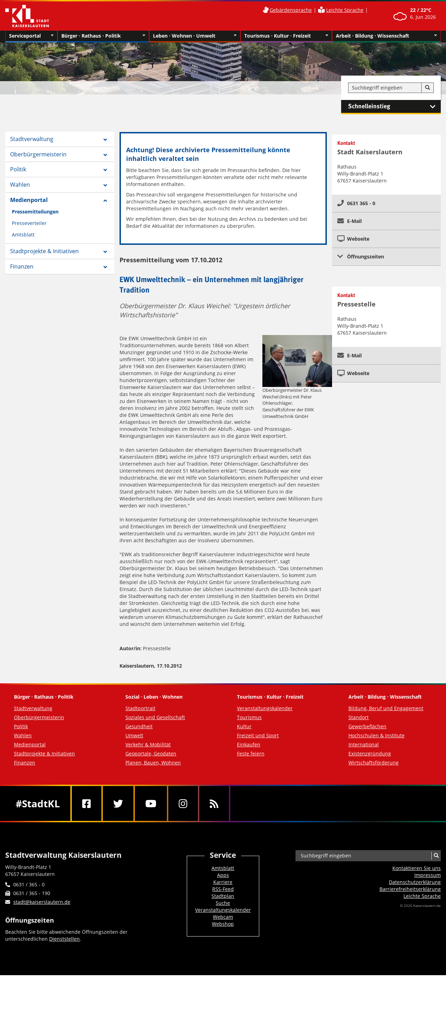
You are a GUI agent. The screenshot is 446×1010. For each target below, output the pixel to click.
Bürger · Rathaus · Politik (103, 35)
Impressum (427, 875)
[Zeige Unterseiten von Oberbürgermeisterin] (105, 155)
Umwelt (134, 735)
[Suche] (427, 88)
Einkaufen (248, 744)
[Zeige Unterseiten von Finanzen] (105, 267)
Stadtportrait (140, 708)
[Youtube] (151, 803)
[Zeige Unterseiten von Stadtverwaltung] (105, 139)
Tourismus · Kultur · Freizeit (286, 35)
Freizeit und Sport (258, 735)
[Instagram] (183, 803)
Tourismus (249, 717)
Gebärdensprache (291, 10)
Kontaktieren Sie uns (416, 868)
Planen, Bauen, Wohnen (153, 762)
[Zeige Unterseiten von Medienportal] (105, 200)
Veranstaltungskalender (265, 708)
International (363, 744)
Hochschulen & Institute (376, 735)
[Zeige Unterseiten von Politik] (105, 169)
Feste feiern (250, 753)
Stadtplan (223, 896)
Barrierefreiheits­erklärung (410, 889)
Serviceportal (31, 35)
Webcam (223, 917)
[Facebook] (86, 803)
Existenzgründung (369, 753)
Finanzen (21, 266)
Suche (223, 903)
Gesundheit (139, 726)
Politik (18, 169)
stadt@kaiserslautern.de (41, 902)
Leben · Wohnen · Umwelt (195, 35)
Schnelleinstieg (394, 106)
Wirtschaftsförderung (373, 762)
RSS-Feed (223, 889)
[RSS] (214, 803)
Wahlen (20, 184)
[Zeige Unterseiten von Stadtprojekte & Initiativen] (105, 251)
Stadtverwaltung (31, 139)
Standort (358, 717)
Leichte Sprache (344, 10)
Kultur (244, 726)
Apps (223, 875)
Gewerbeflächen (367, 726)
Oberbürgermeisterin (38, 154)
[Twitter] (118, 803)
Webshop (223, 923)
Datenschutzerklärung (415, 882)
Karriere (222, 882)
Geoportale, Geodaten (150, 753)
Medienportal (29, 200)
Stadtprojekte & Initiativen (44, 251)
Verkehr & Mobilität (148, 744)
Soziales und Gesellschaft (155, 717)
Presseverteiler (29, 223)
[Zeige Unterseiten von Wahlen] (105, 185)
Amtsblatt (23, 234)
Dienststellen (64, 938)
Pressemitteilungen (35, 211)
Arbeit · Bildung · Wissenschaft (386, 35)
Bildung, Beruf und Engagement (385, 708)
